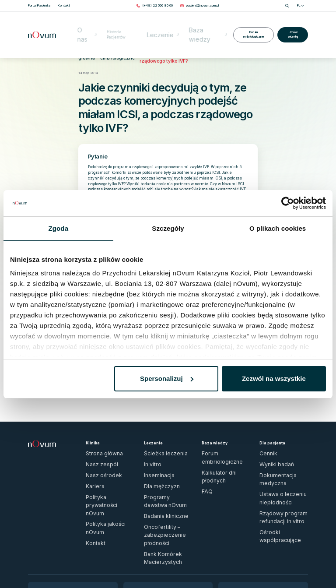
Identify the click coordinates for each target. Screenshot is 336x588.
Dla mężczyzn (154, 449)
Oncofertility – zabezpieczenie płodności (166, 474)
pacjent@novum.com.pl (50, 526)
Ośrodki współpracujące (276, 469)
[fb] (296, 564)
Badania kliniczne (156, 464)
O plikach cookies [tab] (277, 228)
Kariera (91, 449)
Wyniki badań (268, 433)
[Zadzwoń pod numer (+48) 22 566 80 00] (157, 5)
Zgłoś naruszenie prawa (45, 562)
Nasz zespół (96, 433)
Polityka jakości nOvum (102, 464)
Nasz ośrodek (96, 441)
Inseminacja (152, 441)
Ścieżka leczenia (156, 426)
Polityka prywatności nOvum (106, 456)
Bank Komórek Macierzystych (166, 484)
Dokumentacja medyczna (277, 441)
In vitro (149, 433)
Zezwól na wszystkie (274, 378)
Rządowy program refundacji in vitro (281, 458)
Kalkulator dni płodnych (218, 433)
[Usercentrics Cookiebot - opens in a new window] (287, 203)
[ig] (305, 564)
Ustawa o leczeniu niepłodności (282, 449)
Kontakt (92, 472)
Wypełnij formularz (47, 533)
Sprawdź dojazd (141, 536)
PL (300, 5)
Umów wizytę (292, 21)
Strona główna (83, 49)
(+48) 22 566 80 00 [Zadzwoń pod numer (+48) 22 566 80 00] (49, 519)
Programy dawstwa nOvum (163, 456)
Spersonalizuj (166, 378)
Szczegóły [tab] (168, 228)
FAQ (205, 441)
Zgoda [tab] (59, 228)
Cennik (264, 426)
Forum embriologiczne (250, 21)
